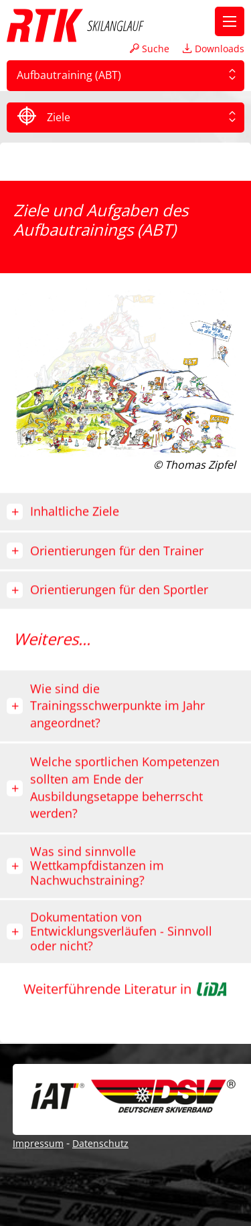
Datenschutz (100, 1143)
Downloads (213, 48)
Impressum (38, 1143)
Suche (149, 48)
